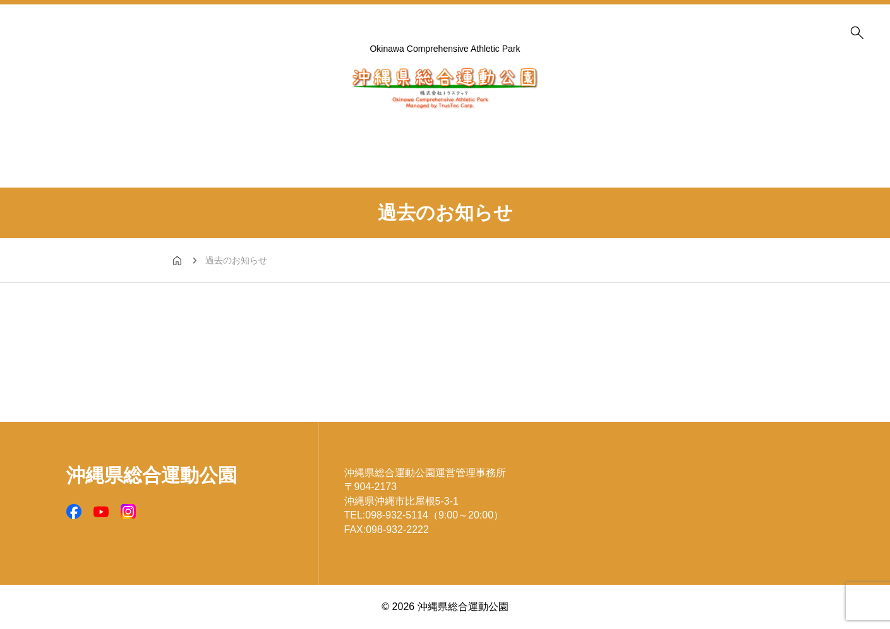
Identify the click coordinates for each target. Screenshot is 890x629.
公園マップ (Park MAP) (514, 133)
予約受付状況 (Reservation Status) (135, 133)
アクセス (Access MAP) (641, 133)
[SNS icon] (73, 511)
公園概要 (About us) (388, 133)
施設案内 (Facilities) (262, 133)
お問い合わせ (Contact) (767, 133)
